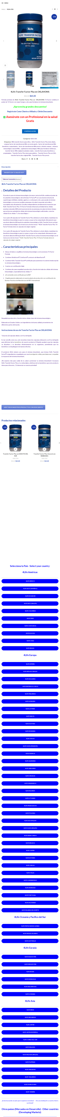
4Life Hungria (30, 701)
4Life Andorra (30, 768)
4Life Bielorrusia (30, 986)
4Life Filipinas (30, 1062)
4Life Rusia (30, 971)
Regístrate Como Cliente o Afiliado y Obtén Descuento (30, 111)
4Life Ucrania (30, 994)
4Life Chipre (30, 850)
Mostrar (18, 179)
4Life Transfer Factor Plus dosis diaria (43, 142)
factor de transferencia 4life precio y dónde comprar (35, 146)
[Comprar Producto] (15, 449)
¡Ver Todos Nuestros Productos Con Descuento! (23, 407)
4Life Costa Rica (30, 626)
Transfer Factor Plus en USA (47, 153)
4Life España (30, 664)
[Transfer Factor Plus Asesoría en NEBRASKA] (45, 438)
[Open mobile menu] (5, 3)
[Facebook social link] (27, 159)
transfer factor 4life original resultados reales (19, 151)
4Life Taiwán (30, 1092)
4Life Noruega (30, 888)
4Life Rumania (30, 731)
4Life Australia (30, 941)
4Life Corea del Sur (30, 1040)
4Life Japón (30, 1025)
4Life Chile (30, 641)
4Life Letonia (30, 709)
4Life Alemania (30, 761)
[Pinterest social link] (32, 159)
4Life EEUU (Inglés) (30, 603)
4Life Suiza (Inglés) (30, 828)
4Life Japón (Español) (30, 1032)
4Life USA (10, 9)
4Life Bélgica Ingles (30, 671)
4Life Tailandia (30, 1077)
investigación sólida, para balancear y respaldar (43, 354)
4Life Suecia (30, 738)
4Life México (30, 581)
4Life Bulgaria (30, 679)
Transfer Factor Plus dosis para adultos (24, 153)
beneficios (18, 342)
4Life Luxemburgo (30, 880)
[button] (4, 41)
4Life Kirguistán (30, 964)
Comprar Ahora (30, 131)
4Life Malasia (30, 1047)
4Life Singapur (30, 1069)
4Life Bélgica (30, 843)
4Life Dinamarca (30, 783)
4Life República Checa (30, 686)
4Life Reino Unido (30, 835)
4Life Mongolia (30, 979)
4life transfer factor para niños (21, 142)
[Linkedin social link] (34, 159)
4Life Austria (30, 723)
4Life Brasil (30, 648)
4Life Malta (30, 716)
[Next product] (57, 9)
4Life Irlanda (30, 791)
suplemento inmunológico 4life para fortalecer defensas (38, 148)
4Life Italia (30, 873)
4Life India (30, 1010)
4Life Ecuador (30, 596)
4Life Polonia (30, 813)
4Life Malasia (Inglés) (30, 1054)
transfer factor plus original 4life (21, 155)
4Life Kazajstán (30, 957)
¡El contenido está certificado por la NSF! (18, 275)
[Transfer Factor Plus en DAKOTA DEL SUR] (16, 438)
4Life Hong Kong (30, 1084)
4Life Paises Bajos (30, 806)
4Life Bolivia (30, 633)
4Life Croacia (30, 776)
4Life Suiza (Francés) (30, 746)
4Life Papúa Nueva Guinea (30, 926)
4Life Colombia (30, 611)
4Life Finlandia (30, 694)
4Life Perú (30, 618)
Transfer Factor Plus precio (40, 155)
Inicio (3, 9)
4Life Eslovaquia (30, 820)
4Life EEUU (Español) (30, 588)
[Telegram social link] (37, 159)
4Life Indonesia (30, 1017)
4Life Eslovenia (30, 902)
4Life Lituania (30, 798)
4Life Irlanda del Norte (30, 910)
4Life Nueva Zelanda (30, 933)
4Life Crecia (30, 865)
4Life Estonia (30, 858)
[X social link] (29, 159)
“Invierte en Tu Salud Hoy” (14, 172)
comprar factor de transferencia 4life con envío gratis (20, 144)
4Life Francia (30, 753)
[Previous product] (52, 9)
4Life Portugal (30, 895)
